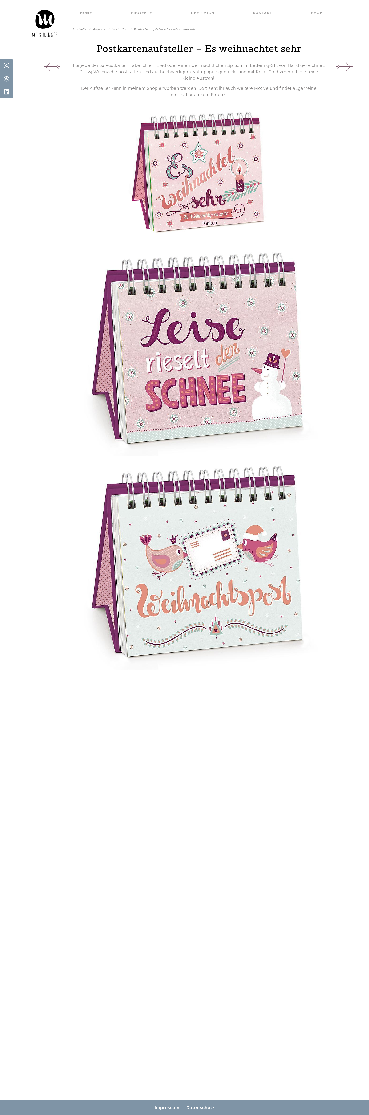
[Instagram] (6, 65)
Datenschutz (200, 1107)
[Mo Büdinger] (45, 23)
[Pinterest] (6, 78)
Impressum (167, 1107)
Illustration (120, 29)
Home (86, 13)
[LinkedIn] (6, 91)
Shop (316, 13)
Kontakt (262, 13)
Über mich (202, 13)
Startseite (79, 29)
